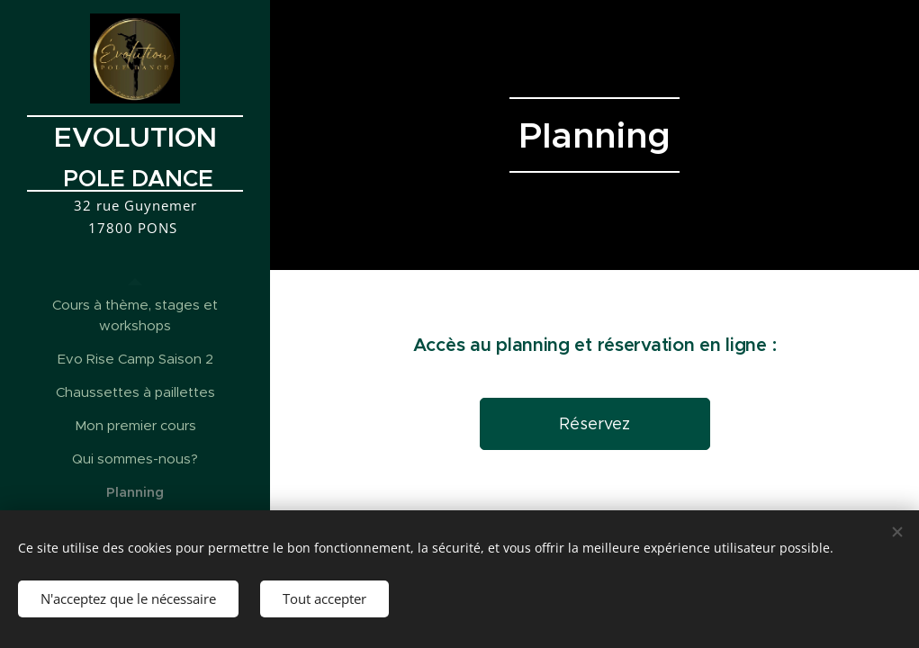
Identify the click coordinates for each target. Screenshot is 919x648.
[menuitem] (135, 315)
